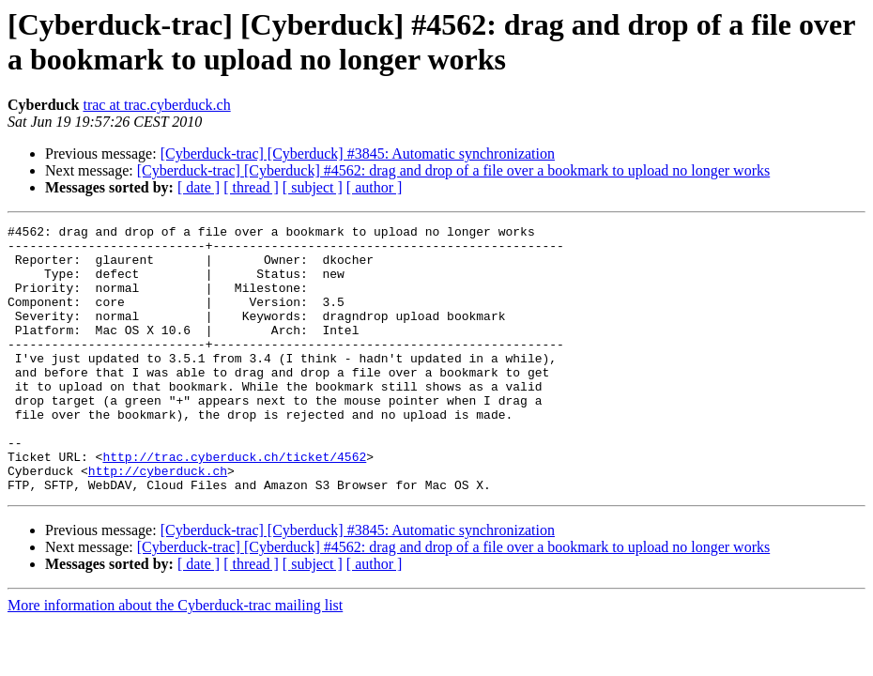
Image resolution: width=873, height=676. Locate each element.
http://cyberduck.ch (157, 521)
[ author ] (374, 187)
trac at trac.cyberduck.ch (156, 105)
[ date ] (198, 187)
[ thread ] (251, 187)
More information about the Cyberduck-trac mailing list (175, 659)
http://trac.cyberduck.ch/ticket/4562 (234, 504)
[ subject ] (313, 187)
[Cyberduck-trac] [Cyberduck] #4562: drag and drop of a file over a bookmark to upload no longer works (453, 170)
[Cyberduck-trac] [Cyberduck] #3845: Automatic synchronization (358, 153)
